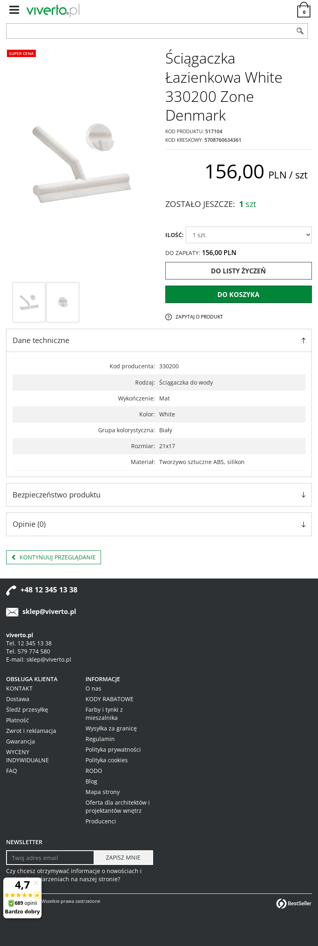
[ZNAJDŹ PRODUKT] (150, 31)
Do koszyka (238, 294)
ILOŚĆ (174, 235)
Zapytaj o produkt (199, 316)
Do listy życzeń (238, 270)
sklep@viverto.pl (49, 611)
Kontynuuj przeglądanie (53, 557)
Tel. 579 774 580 (28, 651)
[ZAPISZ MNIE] (123, 858)
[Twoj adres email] (50, 858)
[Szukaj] (300, 31)
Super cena (21, 53)
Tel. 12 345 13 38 (29, 643)
